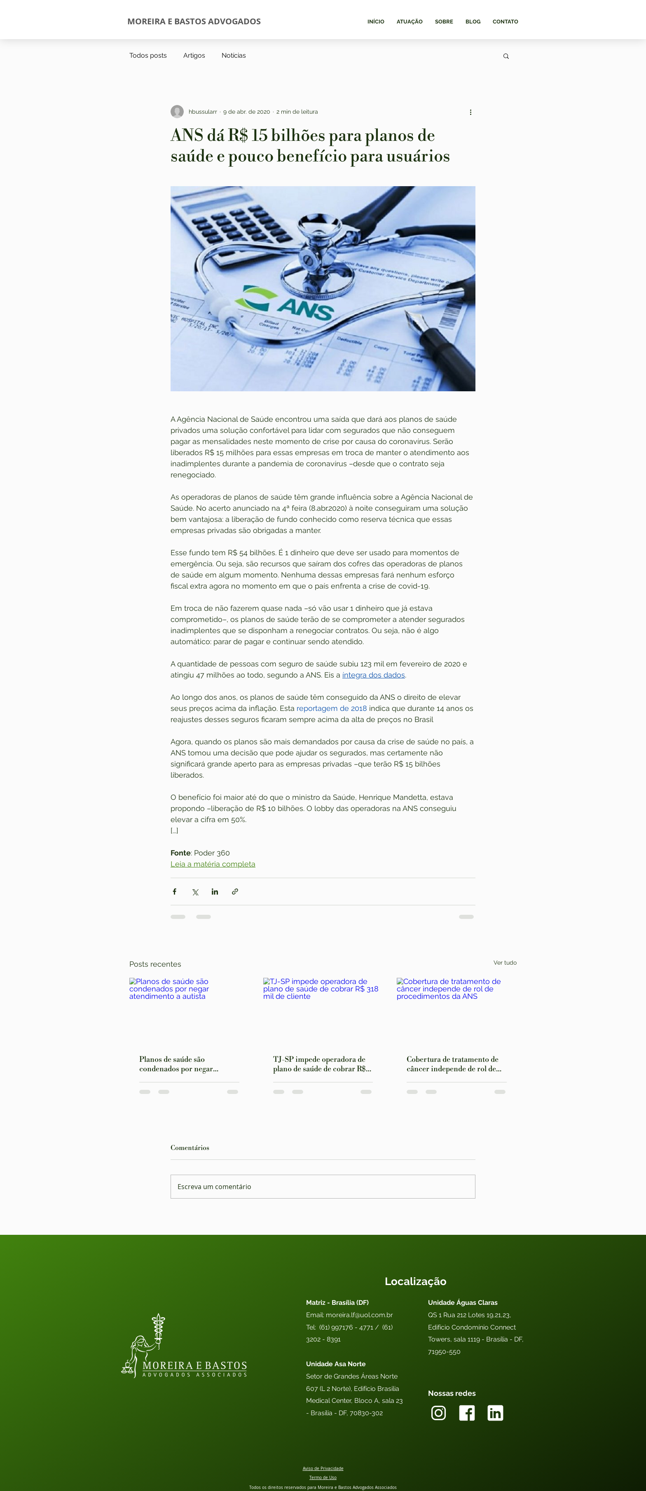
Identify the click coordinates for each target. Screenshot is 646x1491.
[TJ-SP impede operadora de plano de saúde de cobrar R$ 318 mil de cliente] (323, 1011)
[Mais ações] (470, 112)
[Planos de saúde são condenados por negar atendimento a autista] (189, 1011)
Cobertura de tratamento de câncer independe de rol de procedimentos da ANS (453, 1064)
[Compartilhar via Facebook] (174, 891)
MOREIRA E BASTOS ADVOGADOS (194, 21)
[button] (506, 55)
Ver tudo (505, 962)
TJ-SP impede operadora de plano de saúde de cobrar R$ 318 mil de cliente (319, 1064)
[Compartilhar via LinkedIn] (215, 891)
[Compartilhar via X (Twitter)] (195, 891)
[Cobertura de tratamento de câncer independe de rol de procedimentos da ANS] (457, 1011)
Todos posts (148, 55)
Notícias (234, 55)
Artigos (194, 55)
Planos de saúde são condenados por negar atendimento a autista (176, 1064)
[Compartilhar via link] (235, 891)
